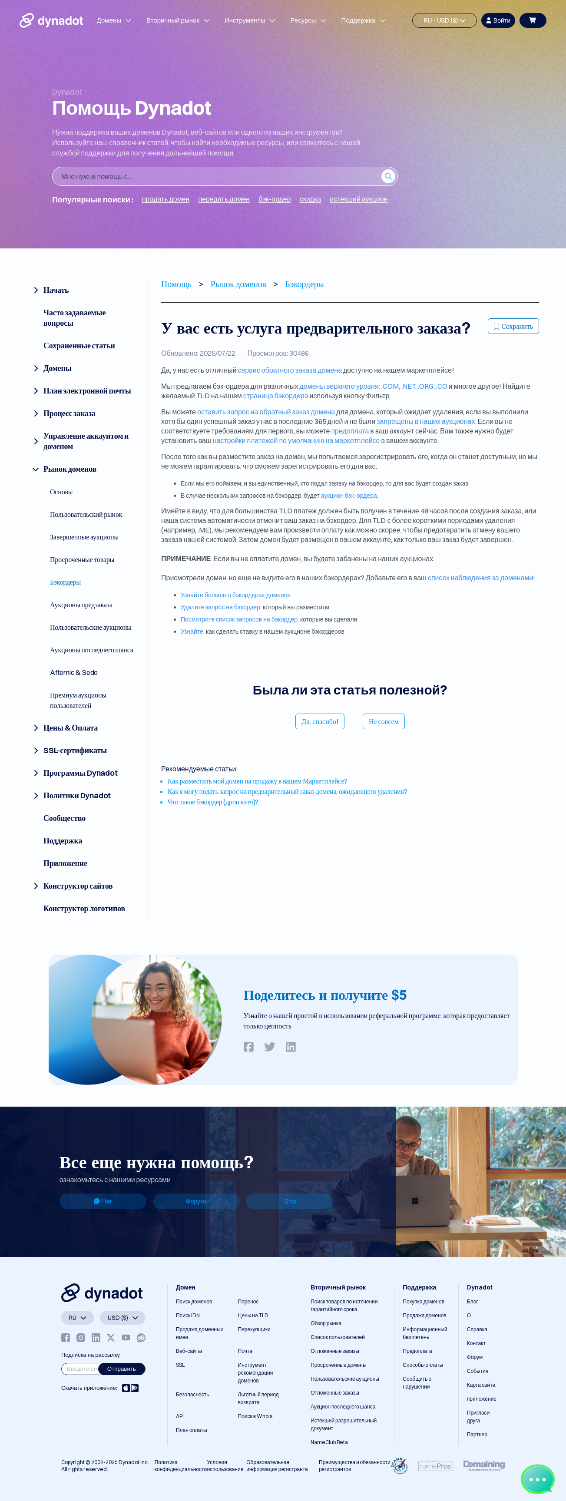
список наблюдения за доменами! (482, 577)
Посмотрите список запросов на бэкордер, (240, 619)
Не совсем (384, 721)
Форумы (197, 1201)
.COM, (391, 386)
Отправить (121, 1368)
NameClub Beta (329, 1442)
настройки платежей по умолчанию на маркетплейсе (296, 440)
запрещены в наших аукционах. (426, 421)
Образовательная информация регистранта (277, 1465)
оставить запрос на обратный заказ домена (266, 411)
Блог (290, 1201)
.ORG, (427, 386)
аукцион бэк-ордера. (349, 495)
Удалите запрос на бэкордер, (221, 607)
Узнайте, (193, 631)
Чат (103, 1201)
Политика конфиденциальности (181, 1465)
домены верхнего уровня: (340, 386)
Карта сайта (481, 1385)
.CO (441, 386)
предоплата (350, 430)
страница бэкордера (275, 395)
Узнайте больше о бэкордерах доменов (236, 595)
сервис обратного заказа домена (290, 370)
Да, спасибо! (319, 721)
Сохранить (513, 326)
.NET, (409, 386)
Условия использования (225, 1465)
